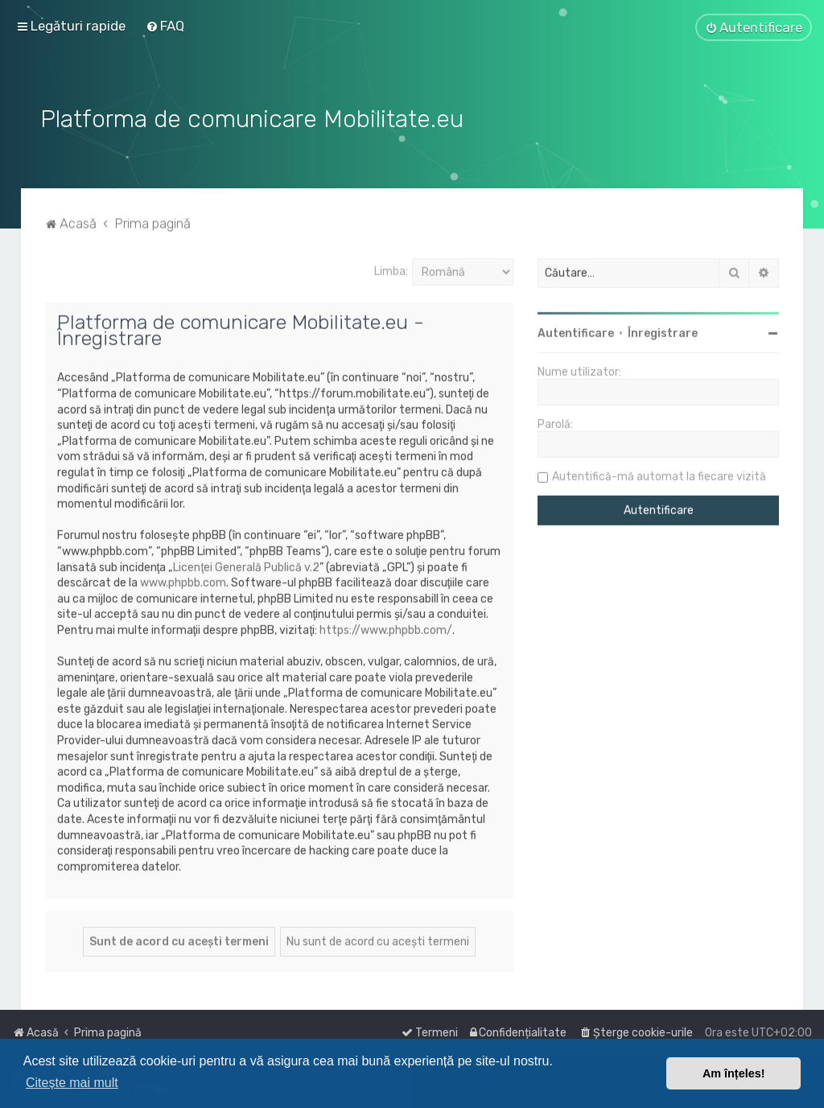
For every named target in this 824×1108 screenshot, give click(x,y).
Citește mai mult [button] (72, 1082)
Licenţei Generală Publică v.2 (246, 564)
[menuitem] (165, 26)
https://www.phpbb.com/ (385, 627)
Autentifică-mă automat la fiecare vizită (659, 474)
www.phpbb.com (183, 580)
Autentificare (576, 331)
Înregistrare (663, 331)
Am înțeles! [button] (733, 1073)
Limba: (391, 268)
